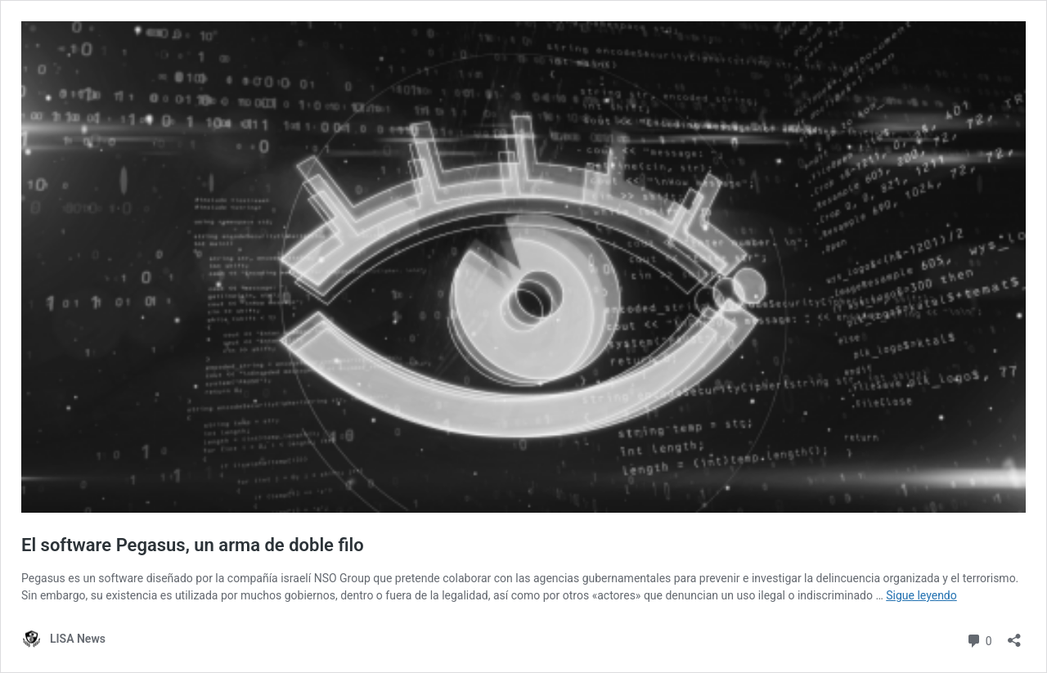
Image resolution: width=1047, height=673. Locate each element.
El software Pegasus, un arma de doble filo (192, 545)
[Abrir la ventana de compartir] (1014, 635)
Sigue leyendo (921, 595)
